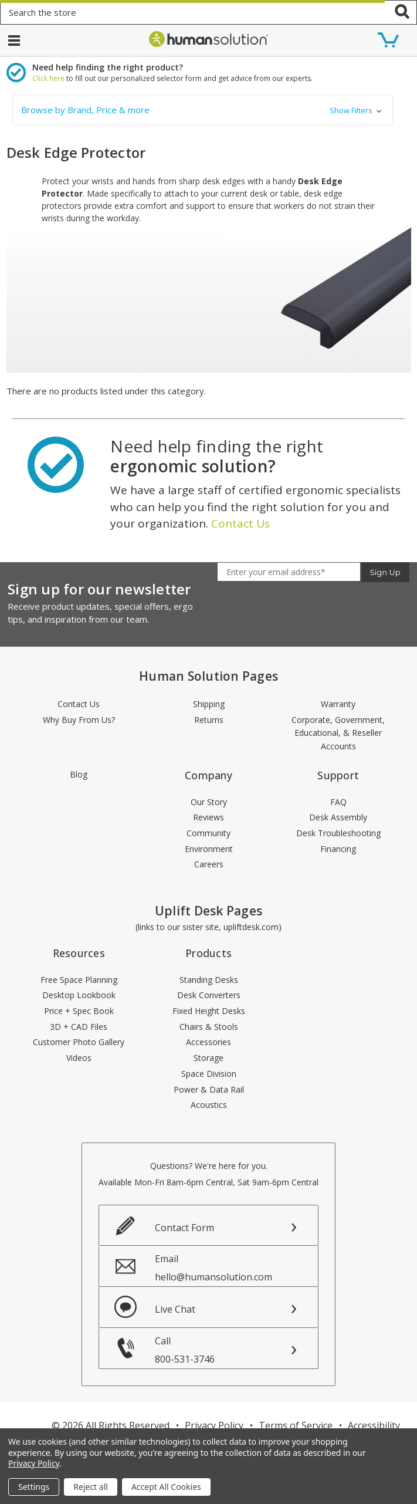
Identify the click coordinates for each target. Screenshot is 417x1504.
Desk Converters (208, 995)
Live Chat (175, 1309)
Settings (33, 1486)
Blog (78, 774)
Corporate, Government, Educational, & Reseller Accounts (338, 733)
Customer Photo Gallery (78, 1041)
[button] (202, 110)
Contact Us (240, 523)
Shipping (209, 703)
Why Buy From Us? (79, 719)
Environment (209, 848)
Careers (208, 864)
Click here (48, 78)
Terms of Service (296, 1425)
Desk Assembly (338, 817)
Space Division (208, 1073)
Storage (208, 1057)
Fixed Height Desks (208, 1010)
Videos (78, 1057)
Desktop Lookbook (79, 995)
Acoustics (209, 1104)
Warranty (338, 703)
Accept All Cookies (166, 1486)
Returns (208, 719)
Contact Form (184, 1228)
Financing (338, 848)
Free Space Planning (78, 979)
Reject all (90, 1486)
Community (208, 833)
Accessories (208, 1041)
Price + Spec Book (79, 1010)
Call (236, 1350)
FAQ (338, 801)
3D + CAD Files (78, 1026)
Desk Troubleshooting (338, 833)
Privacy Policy (214, 1425)
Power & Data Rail (209, 1089)
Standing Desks (208, 979)
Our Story (209, 801)
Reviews (208, 817)
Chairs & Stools (208, 1026)
